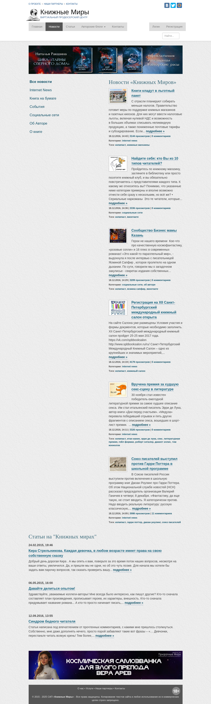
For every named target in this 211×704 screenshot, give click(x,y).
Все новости (41, 82)
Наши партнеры (53, 4)
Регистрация (174, 26)
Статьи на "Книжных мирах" (63, 537)
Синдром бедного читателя (52, 621)
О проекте (35, 4)
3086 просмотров (140, 513)
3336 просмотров (140, 208)
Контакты (72, 4)
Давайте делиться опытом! (52, 588)
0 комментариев (161, 136)
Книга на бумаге (43, 98)
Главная (37, 26)
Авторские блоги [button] (93, 26)
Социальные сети (44, 115)
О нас (81, 688)
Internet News (41, 90)
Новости (54, 26)
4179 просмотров (140, 362)
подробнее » (155, 131)
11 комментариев (162, 513)
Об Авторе (38, 123)
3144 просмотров (140, 136)
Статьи (70, 26)
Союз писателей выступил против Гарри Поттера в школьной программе (154, 463)
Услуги (89, 688)
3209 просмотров (140, 280)
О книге (36, 132)
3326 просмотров (140, 429)
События (37, 107)
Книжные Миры (64, 14)
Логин (156, 26)
